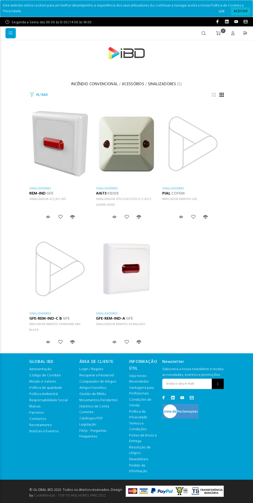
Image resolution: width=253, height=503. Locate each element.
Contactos (37, 419)
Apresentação (40, 369)
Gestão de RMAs (92, 394)
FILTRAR (42, 95)
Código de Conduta (45, 375)
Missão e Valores (42, 382)
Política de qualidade (45, 388)
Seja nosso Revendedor (139, 379)
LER (221, 12)
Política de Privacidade (138, 414)
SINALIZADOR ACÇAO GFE (47, 199)
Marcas (34, 406)
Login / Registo (91, 369)
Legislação (87, 425)
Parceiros (36, 413)
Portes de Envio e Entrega (143, 438)
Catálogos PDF (91, 418)
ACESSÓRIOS (133, 84)
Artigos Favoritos (92, 388)
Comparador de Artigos (97, 382)
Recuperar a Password (96, 375)
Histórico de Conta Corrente (94, 409)
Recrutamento (40, 425)
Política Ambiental (43, 394)
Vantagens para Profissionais (141, 391)
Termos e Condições (137, 426)
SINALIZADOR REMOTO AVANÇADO (120, 324)
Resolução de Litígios (140, 450)
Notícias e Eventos (44, 431)
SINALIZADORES (162, 84)
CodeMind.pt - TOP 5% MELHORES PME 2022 (70, 496)
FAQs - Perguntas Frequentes (92, 434)
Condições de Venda (140, 402)
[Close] (240, 11)
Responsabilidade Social (48, 400)
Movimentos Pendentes (98, 400)
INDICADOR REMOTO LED (179, 199)
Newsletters (138, 459)
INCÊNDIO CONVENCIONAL (94, 84)
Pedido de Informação (138, 468)
